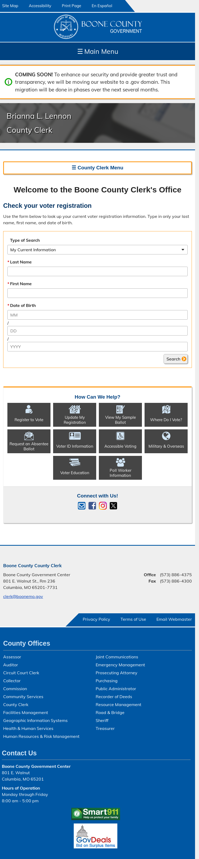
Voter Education (74, 472)
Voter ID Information (74, 446)
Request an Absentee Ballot (29, 446)
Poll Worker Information (120, 473)
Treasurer (105, 728)
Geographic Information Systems (35, 720)
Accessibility (40, 5)
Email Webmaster (174, 619)
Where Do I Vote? (166, 419)
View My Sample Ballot (120, 420)
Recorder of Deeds (114, 696)
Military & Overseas (166, 446)
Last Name (21, 262)
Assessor (12, 656)
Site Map (10, 5)
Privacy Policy (96, 619)
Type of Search (25, 240)
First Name (21, 283)
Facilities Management (25, 712)
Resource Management (118, 704)
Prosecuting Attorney (116, 672)
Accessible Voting (120, 446)
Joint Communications (117, 656)
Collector (12, 680)
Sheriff (102, 720)
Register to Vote (29, 419)
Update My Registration (75, 420)
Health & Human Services (28, 728)
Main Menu (97, 51)
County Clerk (15, 704)
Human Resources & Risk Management (41, 736)
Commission (15, 688)
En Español (102, 5)
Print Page (71, 5)
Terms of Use (133, 619)
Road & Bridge (110, 712)
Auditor (10, 664)
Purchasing (107, 680)
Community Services (23, 696)
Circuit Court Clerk (21, 672)
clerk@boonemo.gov (23, 596)
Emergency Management (120, 664)
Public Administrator (116, 688)
